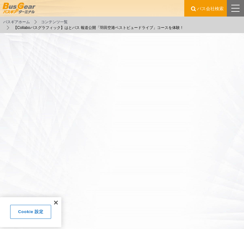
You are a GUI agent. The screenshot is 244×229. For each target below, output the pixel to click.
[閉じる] (56, 205)
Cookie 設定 (30, 213)
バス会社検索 (210, 8)
